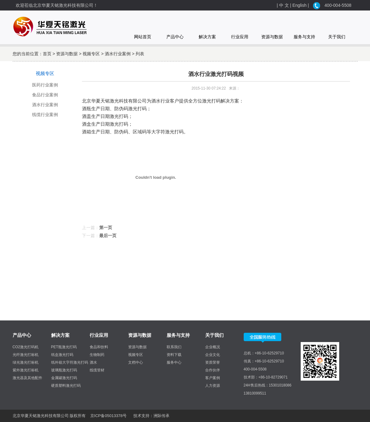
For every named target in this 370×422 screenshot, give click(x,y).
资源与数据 (272, 36)
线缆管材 (97, 370)
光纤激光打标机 (26, 355)
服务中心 (174, 362)
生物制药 (97, 355)
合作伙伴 (212, 370)
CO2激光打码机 (26, 347)
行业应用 (239, 36)
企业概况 (212, 347)
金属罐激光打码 (64, 378)
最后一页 (107, 235)
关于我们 (336, 36)
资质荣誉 (212, 362)
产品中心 (175, 36)
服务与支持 (304, 36)
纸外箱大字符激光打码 (69, 362)
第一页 (105, 227)
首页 (47, 53)
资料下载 (174, 355)
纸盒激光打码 (62, 355)
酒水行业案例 (118, 53)
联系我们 (174, 347)
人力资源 (212, 385)
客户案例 (212, 378)
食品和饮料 (99, 347)
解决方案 (207, 36)
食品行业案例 (45, 94)
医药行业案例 (45, 84)
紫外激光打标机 (26, 370)
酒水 (93, 362)
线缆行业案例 (45, 114)
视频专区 (91, 53)
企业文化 (212, 355)
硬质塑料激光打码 (66, 385)
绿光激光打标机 (26, 362)
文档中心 (135, 362)
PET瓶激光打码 (64, 347)
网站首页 (142, 36)
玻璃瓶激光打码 (64, 370)
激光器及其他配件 (27, 378)
